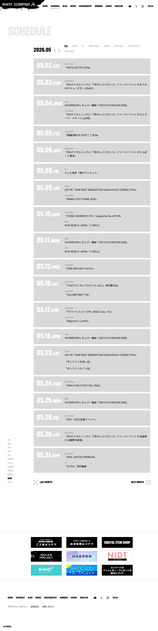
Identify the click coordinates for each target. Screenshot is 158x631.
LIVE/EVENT (133, 46)
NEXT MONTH (140, 482)
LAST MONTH (43, 482)
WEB (75, 46)
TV (83, 46)
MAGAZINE (94, 46)
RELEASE (118, 46)
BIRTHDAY (69, 51)
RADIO (107, 46)
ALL (66, 46)
